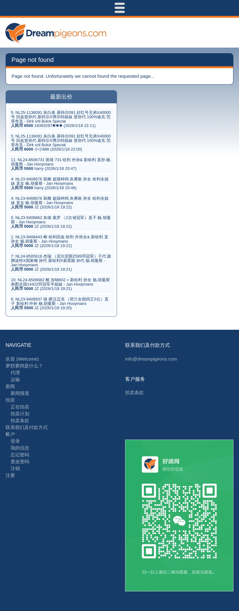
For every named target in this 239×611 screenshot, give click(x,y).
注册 (10, 475)
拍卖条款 (20, 420)
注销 (15, 468)
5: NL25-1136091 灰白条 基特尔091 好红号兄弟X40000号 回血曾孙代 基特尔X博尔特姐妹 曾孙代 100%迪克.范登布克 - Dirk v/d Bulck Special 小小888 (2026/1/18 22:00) (61, 143)
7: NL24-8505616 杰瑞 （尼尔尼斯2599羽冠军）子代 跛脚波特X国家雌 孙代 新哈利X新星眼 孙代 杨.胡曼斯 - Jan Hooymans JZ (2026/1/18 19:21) (61, 263)
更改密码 (20, 461)
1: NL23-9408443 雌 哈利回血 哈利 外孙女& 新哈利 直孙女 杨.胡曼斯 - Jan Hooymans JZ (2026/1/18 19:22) (59, 241)
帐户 (10, 434)
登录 (15, 441)
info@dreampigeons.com (151, 358)
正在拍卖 (20, 406)
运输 (15, 379)
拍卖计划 (20, 413)
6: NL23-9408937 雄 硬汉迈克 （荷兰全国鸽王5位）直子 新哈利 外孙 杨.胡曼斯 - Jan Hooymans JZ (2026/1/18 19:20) (60, 303)
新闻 (10, 386)
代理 (15, 372)
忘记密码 (20, 454)
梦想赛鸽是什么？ (24, 365)
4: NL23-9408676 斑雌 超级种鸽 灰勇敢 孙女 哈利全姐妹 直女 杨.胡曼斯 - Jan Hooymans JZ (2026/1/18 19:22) (60, 202)
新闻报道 (20, 393)
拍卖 (10, 400)
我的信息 (20, 447)
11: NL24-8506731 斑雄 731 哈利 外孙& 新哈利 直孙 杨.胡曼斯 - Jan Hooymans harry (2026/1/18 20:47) (61, 164)
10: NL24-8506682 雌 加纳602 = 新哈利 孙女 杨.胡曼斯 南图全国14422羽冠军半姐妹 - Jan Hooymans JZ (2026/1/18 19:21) (60, 284)
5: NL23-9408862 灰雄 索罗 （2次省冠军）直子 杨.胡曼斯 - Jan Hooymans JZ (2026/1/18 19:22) (61, 222)
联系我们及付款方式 (27, 427)
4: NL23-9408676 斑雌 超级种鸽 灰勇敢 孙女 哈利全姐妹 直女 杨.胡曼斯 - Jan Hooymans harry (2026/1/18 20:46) (60, 183)
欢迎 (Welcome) (22, 358)
